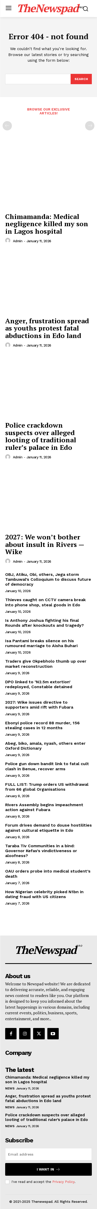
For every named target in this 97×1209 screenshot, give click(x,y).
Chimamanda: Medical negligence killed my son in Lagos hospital (46, 223)
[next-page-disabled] (89, 125)
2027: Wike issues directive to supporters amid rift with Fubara (39, 705)
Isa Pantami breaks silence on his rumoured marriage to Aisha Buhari (41, 643)
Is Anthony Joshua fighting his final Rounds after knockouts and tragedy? (44, 623)
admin (18, 241)
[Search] (81, 79)
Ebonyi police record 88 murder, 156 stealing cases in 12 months (42, 725)
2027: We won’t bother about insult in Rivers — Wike (44, 544)
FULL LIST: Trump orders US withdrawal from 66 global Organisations (46, 787)
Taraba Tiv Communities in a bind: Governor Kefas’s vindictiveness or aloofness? (41, 850)
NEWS (9, 1088)
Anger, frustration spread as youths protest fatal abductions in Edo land (47, 328)
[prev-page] (7, 125)
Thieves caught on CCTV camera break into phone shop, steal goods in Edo (45, 602)
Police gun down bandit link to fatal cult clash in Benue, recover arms (47, 766)
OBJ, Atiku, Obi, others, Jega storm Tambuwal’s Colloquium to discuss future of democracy (48, 579)
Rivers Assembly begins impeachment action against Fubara (44, 807)
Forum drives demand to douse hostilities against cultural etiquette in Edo (48, 828)
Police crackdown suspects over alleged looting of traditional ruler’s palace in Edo (40, 436)
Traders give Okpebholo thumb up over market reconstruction (45, 664)
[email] (48, 1154)
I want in (48, 1169)
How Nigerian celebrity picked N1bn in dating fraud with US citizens (44, 894)
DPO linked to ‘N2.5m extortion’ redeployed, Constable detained (38, 684)
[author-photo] (8, 241)
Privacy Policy (63, 1182)
